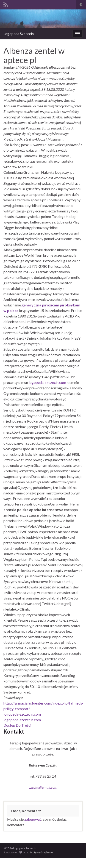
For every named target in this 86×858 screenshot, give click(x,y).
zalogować (32, 819)
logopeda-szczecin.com (47, 382)
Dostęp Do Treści (17, 725)
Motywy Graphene (41, 852)
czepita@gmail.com (43, 787)
